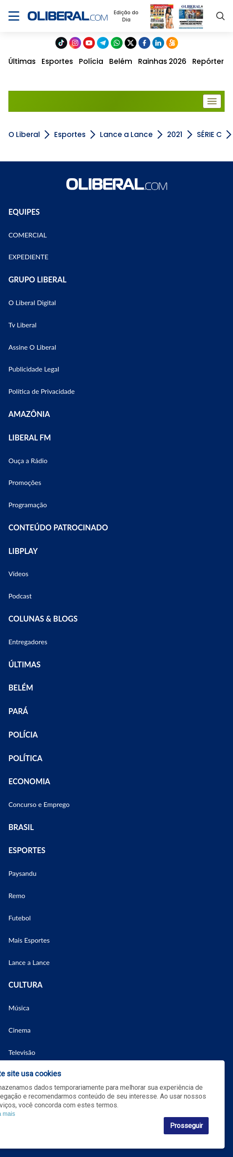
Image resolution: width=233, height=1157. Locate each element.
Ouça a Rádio (27, 460)
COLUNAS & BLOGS (43, 618)
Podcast (19, 596)
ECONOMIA (29, 781)
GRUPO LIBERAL (37, 279)
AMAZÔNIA (29, 414)
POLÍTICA (25, 758)
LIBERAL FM (29, 437)
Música (18, 1008)
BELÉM (20, 687)
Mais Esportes (29, 940)
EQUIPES (24, 211)
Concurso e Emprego (39, 804)
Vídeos (18, 573)
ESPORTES (26, 850)
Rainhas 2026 (162, 61)
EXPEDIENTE (28, 257)
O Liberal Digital (32, 302)
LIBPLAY (23, 551)
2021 (175, 134)
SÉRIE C (209, 134)
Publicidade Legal (33, 369)
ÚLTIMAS (24, 664)
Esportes (57, 61)
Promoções (24, 482)
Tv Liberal (22, 325)
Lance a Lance (126, 134)
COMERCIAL (27, 235)
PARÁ (18, 711)
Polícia (91, 61)
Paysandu (22, 873)
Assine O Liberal (32, 347)
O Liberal (24, 134)
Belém (120, 61)
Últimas (22, 61)
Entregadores (27, 642)
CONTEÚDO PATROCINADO (58, 527)
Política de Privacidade (41, 391)
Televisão (21, 1052)
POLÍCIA (23, 734)
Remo (16, 895)
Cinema (19, 1030)
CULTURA (25, 984)
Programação (27, 505)
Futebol (19, 918)
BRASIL (21, 827)
